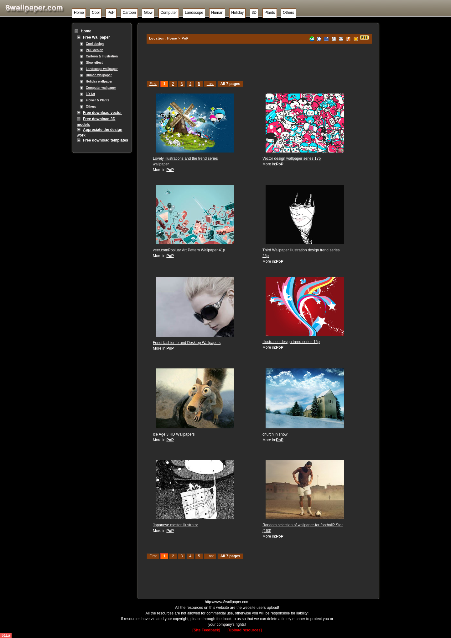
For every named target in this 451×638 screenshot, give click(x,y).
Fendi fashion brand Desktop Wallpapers (186, 342)
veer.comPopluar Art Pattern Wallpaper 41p (189, 250)
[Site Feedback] (206, 630)
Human (217, 12)
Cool (96, 12)
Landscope (194, 12)
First (153, 84)
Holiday (237, 12)
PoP (111, 12)
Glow (148, 12)
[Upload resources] (244, 630)
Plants (269, 12)
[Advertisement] (258, 27)
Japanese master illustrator (175, 525)
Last (210, 84)
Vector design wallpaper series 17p (291, 158)
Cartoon (129, 12)
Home (79, 12)
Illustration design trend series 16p (291, 342)
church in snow (275, 434)
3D (254, 12)
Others (288, 12)
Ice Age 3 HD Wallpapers (174, 434)
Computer (168, 12)
